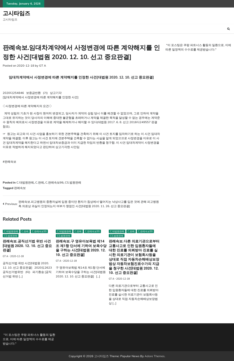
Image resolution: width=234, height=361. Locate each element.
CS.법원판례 (73, 182)
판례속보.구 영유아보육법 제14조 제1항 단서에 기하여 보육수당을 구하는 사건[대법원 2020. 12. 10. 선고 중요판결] (81, 248)
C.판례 (39, 182)
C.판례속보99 (54, 182)
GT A (42, 65)
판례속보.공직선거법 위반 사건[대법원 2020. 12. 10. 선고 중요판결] (27, 245)
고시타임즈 (16, 13)
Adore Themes (155, 356)
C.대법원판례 (25, 182)
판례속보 (20, 188)
